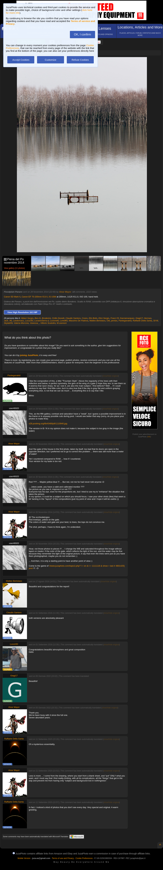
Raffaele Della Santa (142, 320)
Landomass (18, 320)
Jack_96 (8, 320)
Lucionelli (54, 320)
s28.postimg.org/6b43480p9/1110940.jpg (48, 423)
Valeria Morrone (21, 323)
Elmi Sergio (103, 318)
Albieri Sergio (27, 318)
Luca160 (29, 320)
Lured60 (64, 320)
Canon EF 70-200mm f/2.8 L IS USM (39, 296)
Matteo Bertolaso (97, 320)
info (149, 437)
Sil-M (155, 320)
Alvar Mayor (65, 292)
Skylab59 (8, 323)
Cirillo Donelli (58, 318)
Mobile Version (24, 858)
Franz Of (115, 318)
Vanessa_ (34, 323)
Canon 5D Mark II (12, 296)
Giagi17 (139, 318)
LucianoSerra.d (41, 320)
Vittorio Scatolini (48, 323)
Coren (84, 318)
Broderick (46, 318)
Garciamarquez (127, 318)
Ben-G (38, 318)
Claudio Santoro (73, 318)
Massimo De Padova (78, 320)
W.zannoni (62, 323)
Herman (147, 318)
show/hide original (110, 376)
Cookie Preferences (84, 858)
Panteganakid (124, 320)
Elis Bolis (93, 318)
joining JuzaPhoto (29, 355)
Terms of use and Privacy (63, 858)
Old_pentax (112, 320)
